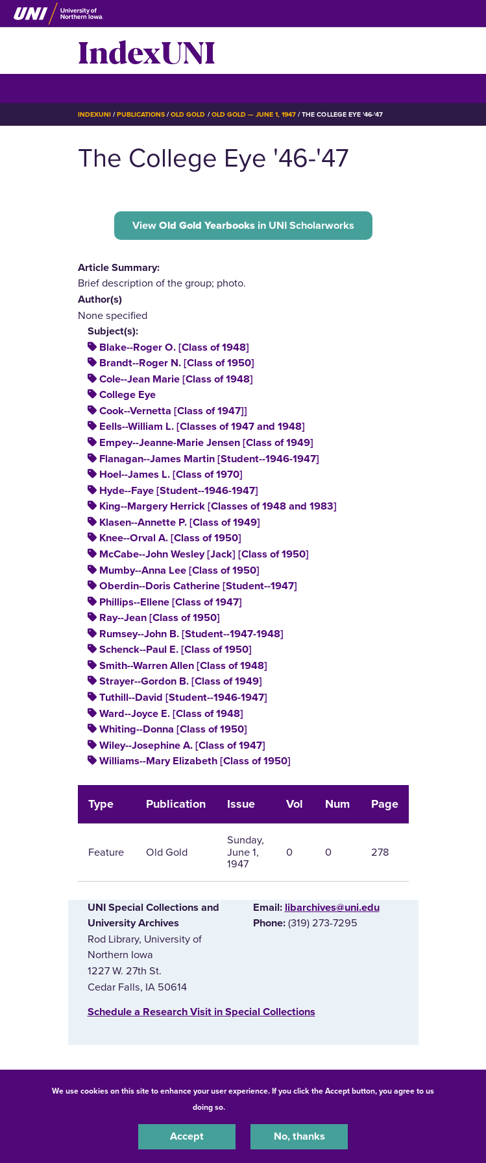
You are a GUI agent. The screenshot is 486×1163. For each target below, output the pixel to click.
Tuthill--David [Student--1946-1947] (183, 697)
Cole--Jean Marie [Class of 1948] (176, 379)
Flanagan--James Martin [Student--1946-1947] (209, 458)
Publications (141, 114)
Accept (187, 1136)
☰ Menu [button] (101, 87)
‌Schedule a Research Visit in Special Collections (201, 1011)
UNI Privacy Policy (261, 1107)
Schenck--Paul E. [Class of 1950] (175, 649)
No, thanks (299, 1136)
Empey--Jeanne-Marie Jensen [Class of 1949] (206, 442)
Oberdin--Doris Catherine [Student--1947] (198, 586)
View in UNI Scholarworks (243, 225)
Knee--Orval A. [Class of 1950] (170, 538)
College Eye (127, 394)
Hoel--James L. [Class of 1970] (171, 474)
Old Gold (188, 114)
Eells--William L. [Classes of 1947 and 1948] (202, 426)
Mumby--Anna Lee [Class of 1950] (179, 570)
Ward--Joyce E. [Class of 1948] (171, 713)
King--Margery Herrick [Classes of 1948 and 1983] (218, 506)
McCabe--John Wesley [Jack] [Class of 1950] (204, 554)
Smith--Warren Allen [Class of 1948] (183, 665)
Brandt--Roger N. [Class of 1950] (176, 363)
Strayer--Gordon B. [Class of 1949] (180, 681)
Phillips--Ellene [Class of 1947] (170, 602)
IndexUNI (146, 51)
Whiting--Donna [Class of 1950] (173, 729)
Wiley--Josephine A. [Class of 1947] (182, 745)
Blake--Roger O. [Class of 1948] (174, 347)
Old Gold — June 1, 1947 (254, 114)
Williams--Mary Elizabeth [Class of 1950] (195, 761)
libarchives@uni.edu (332, 907)
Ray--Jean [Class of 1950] (159, 617)
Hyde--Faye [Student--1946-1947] (178, 490)
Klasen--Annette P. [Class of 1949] (179, 522)
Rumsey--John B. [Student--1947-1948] (191, 634)
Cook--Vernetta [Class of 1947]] (173, 411)
